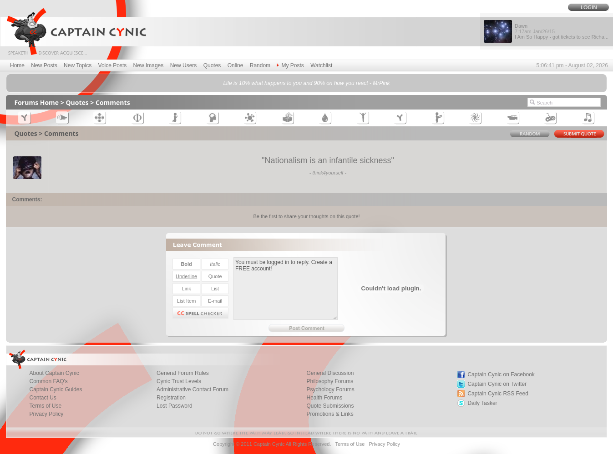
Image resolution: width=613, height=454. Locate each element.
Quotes (212, 65)
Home (17, 65)
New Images (148, 65)
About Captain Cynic (54, 373)
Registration (171, 397)
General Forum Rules (183, 373)
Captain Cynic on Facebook (500, 374)
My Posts (290, 65)
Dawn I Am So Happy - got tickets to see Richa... (561, 31)
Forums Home (36, 102)
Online (235, 65)
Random (260, 65)
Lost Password (175, 406)
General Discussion (330, 373)
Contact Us (42, 397)
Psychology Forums (330, 389)
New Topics (77, 65)
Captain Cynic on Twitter (497, 384)
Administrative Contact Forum (192, 389)
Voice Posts (112, 65)
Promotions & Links (329, 414)
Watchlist (321, 65)
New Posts (44, 65)
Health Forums (324, 397)
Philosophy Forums (329, 381)
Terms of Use (45, 406)
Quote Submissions (330, 406)
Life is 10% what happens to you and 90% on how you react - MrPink (306, 83)
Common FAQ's (48, 381)
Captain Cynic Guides (55, 389)
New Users (183, 65)
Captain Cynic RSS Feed (497, 393)
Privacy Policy (46, 414)
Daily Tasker (482, 403)
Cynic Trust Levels (179, 381)
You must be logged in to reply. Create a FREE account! (285, 288)
